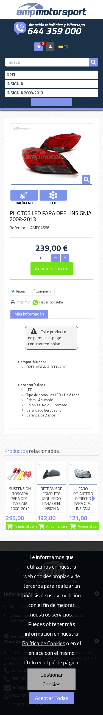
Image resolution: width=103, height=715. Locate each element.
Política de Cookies (43, 643)
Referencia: (19, 228)
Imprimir (23, 302)
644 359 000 (54, 30)
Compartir (42, 291)
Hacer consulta (51, 302)
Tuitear (18, 291)
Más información (29, 314)
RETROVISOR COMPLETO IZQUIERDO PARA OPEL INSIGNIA (52, 498)
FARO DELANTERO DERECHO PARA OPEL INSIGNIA (83, 498)
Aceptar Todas (51, 698)
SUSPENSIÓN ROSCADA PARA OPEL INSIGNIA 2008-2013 (20, 498)
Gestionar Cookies (51, 679)
